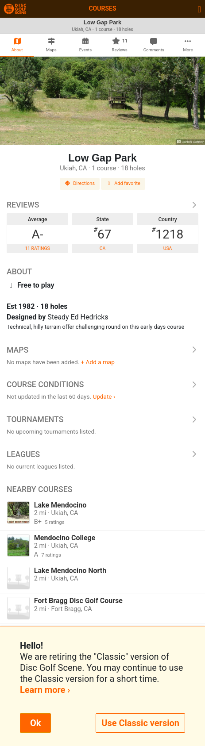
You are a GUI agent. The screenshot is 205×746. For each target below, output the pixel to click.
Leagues (102, 454)
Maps (102, 350)
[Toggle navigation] (199, 9)
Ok (35, 723)
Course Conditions (102, 384)
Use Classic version (140, 723)
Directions (80, 183)
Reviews (102, 204)
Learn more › (45, 689)
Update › (104, 396)
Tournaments (102, 419)
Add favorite (123, 183)
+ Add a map (98, 361)
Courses (102, 8)
